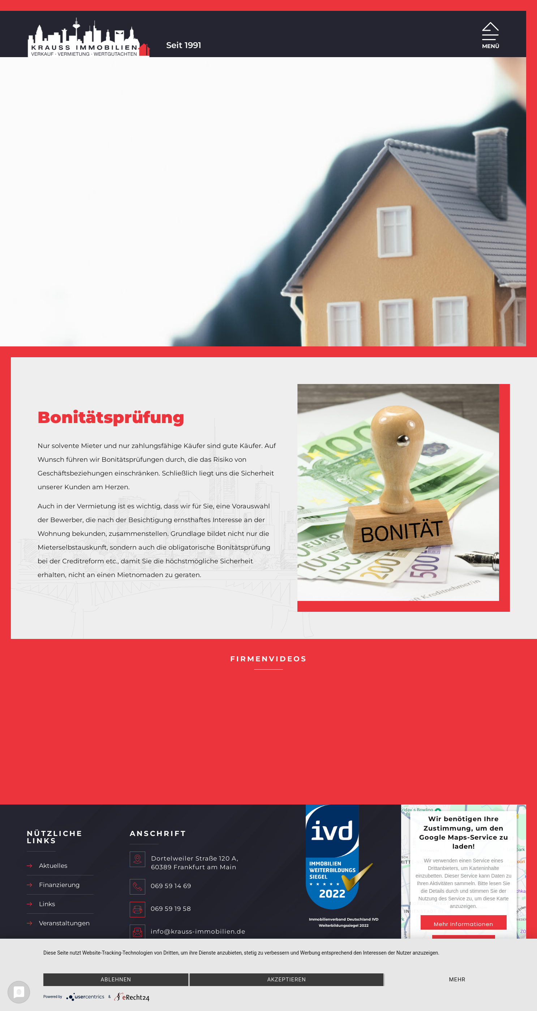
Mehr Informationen (463, 924)
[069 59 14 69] (137, 887)
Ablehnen (116, 979)
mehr (457, 979)
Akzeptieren (286, 979)
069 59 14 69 (171, 886)
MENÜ (490, 46)
